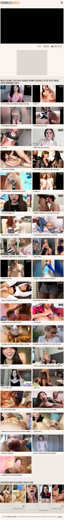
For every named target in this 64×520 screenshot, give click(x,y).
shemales (10, 2)
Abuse (60, 517)
